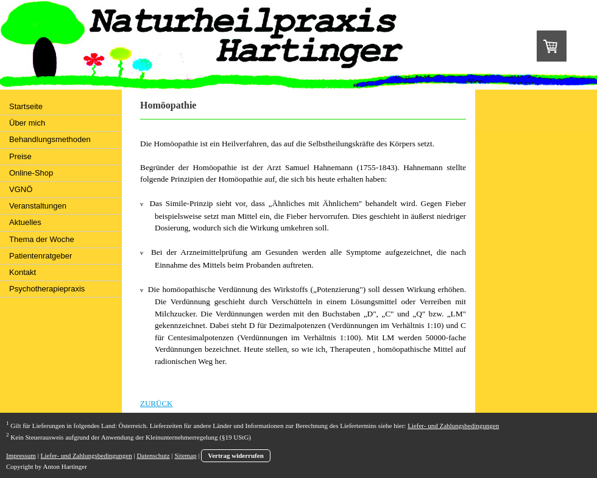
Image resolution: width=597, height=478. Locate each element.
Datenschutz (152, 455)
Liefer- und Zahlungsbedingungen (453, 425)
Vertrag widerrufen (236, 455)
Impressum (21, 455)
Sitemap (185, 455)
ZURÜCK (156, 403)
